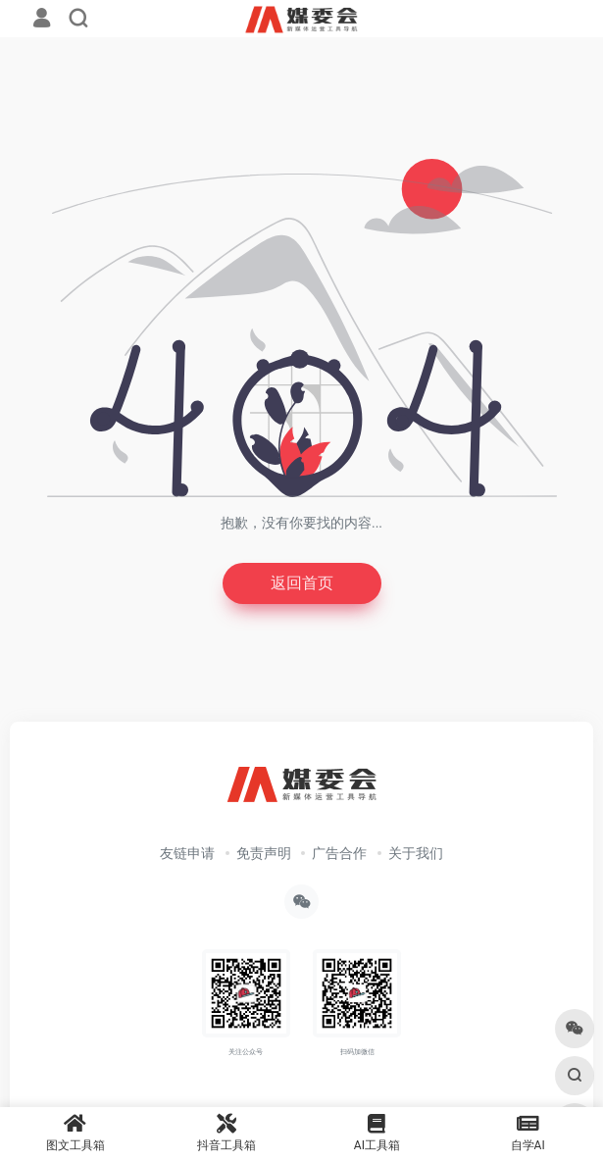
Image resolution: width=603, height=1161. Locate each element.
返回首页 (302, 583)
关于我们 (415, 853)
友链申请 (187, 853)
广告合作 (339, 853)
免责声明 (263, 853)
